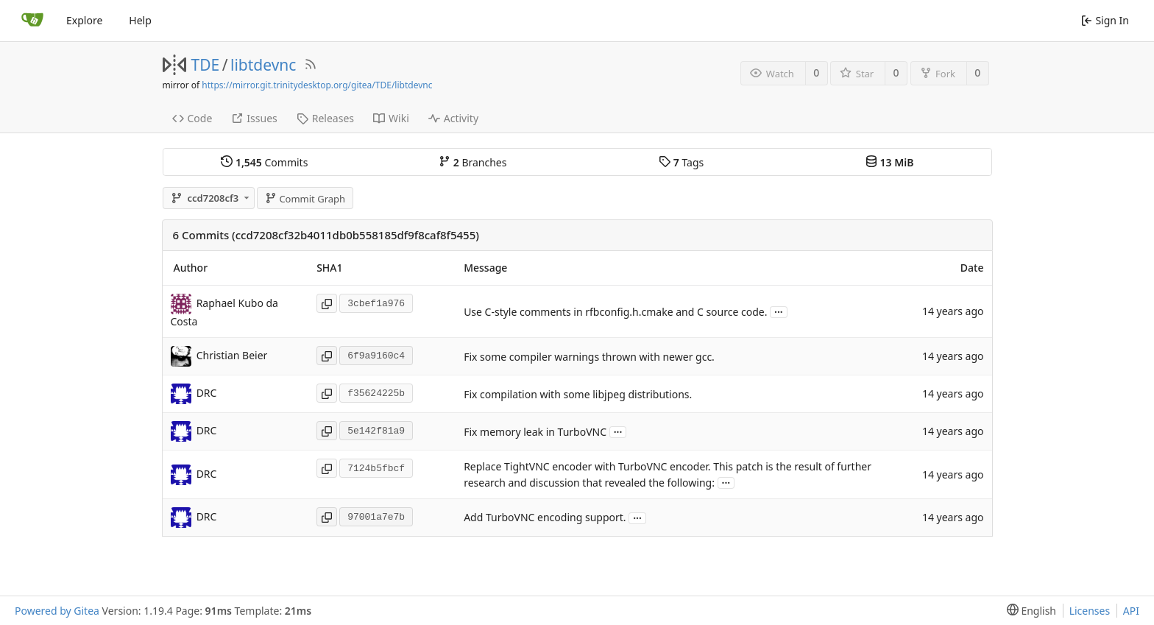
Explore (84, 20)
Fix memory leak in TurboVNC (535, 432)
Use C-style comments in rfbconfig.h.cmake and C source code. (615, 312)
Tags (681, 162)
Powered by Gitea (57, 611)
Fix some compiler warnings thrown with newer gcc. (589, 357)
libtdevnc (263, 64)
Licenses (1090, 611)
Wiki (391, 118)
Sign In (1105, 20)
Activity (453, 118)
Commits (264, 162)
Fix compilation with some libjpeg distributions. (578, 394)
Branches (472, 162)
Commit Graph (305, 198)
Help (140, 20)
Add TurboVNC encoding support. (545, 518)
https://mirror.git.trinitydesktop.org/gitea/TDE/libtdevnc (317, 85)
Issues (254, 118)
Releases (325, 118)
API (1131, 611)
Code (192, 118)
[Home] (32, 20)
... (778, 311)
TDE (205, 64)
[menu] (1028, 610)
